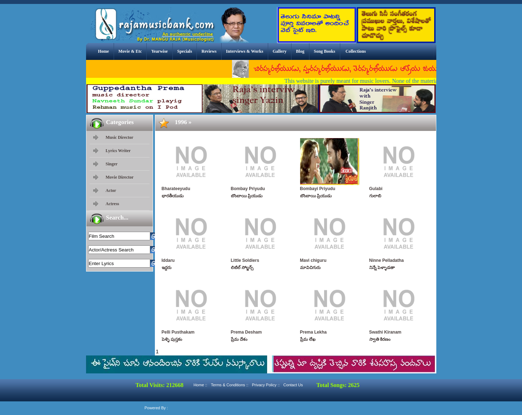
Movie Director (120, 177)
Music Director (119, 137)
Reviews (209, 51)
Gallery (280, 51)
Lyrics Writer (118, 150)
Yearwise (159, 51)
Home (103, 51)
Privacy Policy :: (266, 385)
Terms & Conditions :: (229, 385)
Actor (111, 190)
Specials (184, 51)
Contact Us (293, 385)
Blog (300, 51)
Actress (112, 203)
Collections (356, 51)
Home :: (201, 385)
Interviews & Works (244, 51)
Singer (112, 163)
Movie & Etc (130, 51)
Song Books (324, 51)
